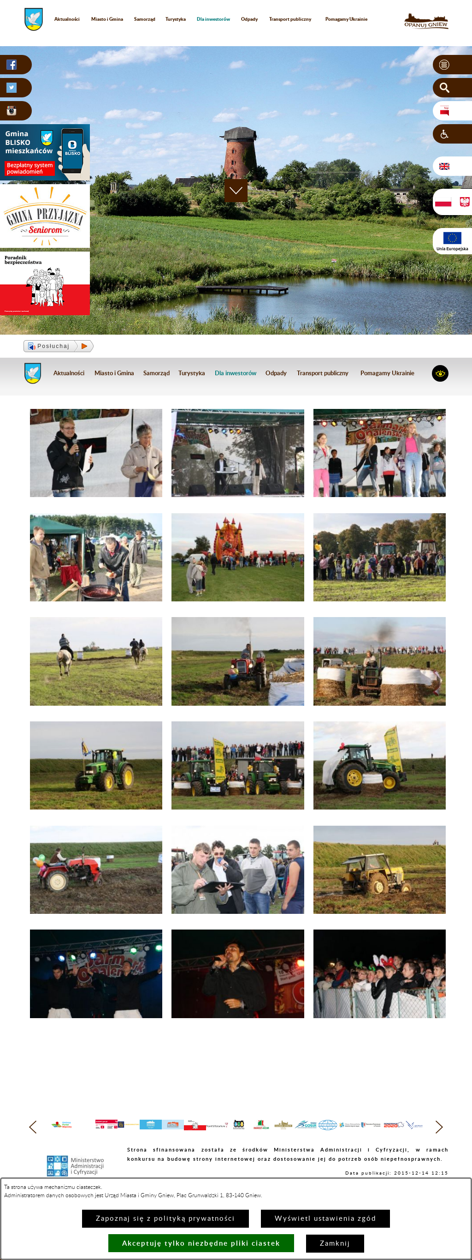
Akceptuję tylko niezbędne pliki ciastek (201, 1243)
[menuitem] (213, 19)
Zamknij (335, 1243)
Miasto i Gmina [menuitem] (107, 19)
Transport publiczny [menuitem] (290, 19)
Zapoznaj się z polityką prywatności (165, 1218)
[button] (452, 64)
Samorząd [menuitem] (144, 19)
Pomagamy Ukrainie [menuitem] (346, 19)
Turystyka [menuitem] (175, 19)
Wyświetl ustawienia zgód (325, 1218)
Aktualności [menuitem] (67, 19)
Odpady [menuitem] (249, 19)
